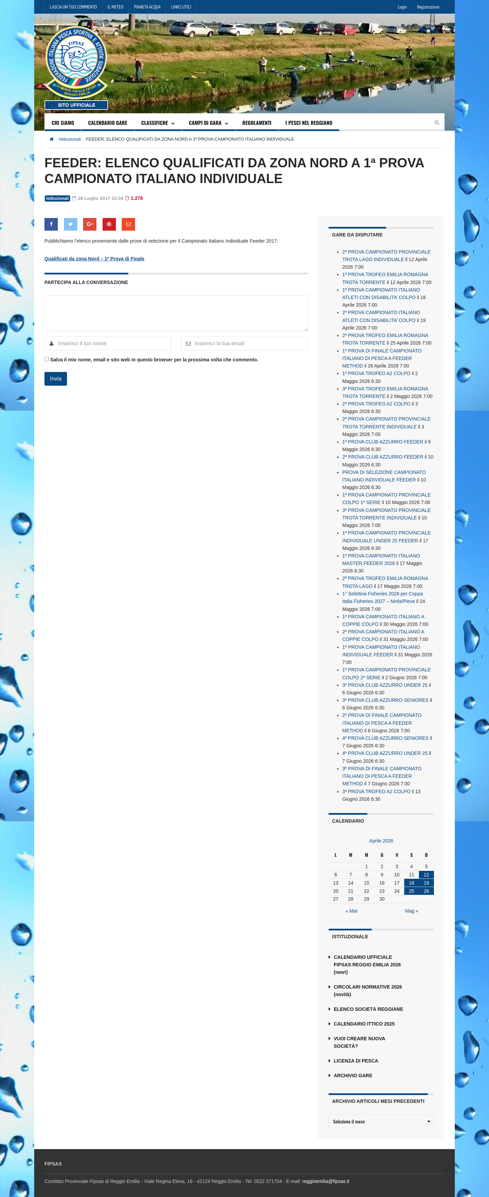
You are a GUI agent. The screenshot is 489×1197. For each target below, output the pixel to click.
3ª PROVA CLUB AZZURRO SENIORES (385, 695)
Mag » (412, 905)
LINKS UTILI (181, 7)
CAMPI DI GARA (205, 122)
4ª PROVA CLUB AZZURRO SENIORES (385, 733)
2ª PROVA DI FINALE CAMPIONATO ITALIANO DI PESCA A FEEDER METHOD (382, 718)
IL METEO (115, 7)
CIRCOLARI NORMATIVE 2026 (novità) (368, 985)
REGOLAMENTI (257, 122)
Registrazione (428, 7)
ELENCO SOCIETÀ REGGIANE (368, 1003)
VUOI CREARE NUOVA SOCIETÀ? (359, 1036)
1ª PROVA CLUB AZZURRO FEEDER (382, 439)
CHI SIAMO (63, 122)
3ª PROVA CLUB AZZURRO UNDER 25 (384, 680)
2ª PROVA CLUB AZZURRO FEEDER (382, 455)
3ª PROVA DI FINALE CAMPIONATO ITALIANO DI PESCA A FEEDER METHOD (382, 771)
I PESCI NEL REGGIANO (309, 122)
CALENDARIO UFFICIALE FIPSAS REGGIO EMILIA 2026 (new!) (367, 959)
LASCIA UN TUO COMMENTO (73, 7)
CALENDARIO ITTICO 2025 (364, 1018)
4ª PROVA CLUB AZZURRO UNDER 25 (384, 748)
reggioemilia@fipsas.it (325, 1176)
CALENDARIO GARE (107, 122)
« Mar (351, 905)
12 (426, 869)
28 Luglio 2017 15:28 (98, 198)
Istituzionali (70, 139)
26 (426, 885)
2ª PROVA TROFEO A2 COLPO (376, 402)
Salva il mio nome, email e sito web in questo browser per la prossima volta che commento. (154, 359)
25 (411, 885)
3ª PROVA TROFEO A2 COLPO (376, 786)
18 (411, 877)
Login (402, 7)
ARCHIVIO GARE (353, 1070)
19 (426, 877)
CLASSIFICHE (154, 122)
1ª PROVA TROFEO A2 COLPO (376, 372)
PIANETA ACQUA (147, 7)
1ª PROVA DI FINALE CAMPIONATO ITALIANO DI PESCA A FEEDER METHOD (382, 357)
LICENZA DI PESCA (356, 1055)
